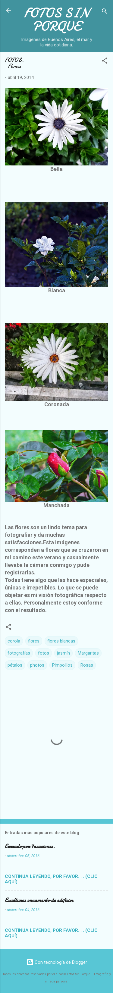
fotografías (19, 653)
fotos (43, 653)
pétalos (15, 665)
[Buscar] (104, 12)
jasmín (63, 653)
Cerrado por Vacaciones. (30, 846)
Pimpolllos (62, 665)
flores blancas (61, 641)
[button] (104, 61)
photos (37, 665)
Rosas (86, 665)
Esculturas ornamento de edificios (39, 900)
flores (33, 641)
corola (14, 641)
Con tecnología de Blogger (56, 962)
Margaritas (88, 653)
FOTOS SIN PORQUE (56, 19)
